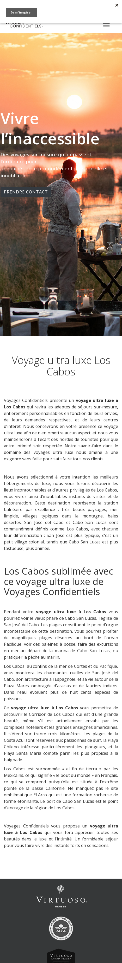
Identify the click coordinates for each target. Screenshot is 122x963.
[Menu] (106, 24)
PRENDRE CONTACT (26, 192)
